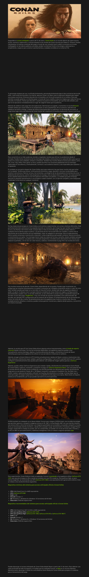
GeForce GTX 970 (45, 514)
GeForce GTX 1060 (42, 480)
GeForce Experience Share (57, 367)
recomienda (53, 476)
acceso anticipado (23, 40)
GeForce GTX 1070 (33, 512)
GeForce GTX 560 (19, 493)
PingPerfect (29, 295)
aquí (72, 430)
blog (59, 568)
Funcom (76, 106)
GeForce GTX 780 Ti (58, 514)
